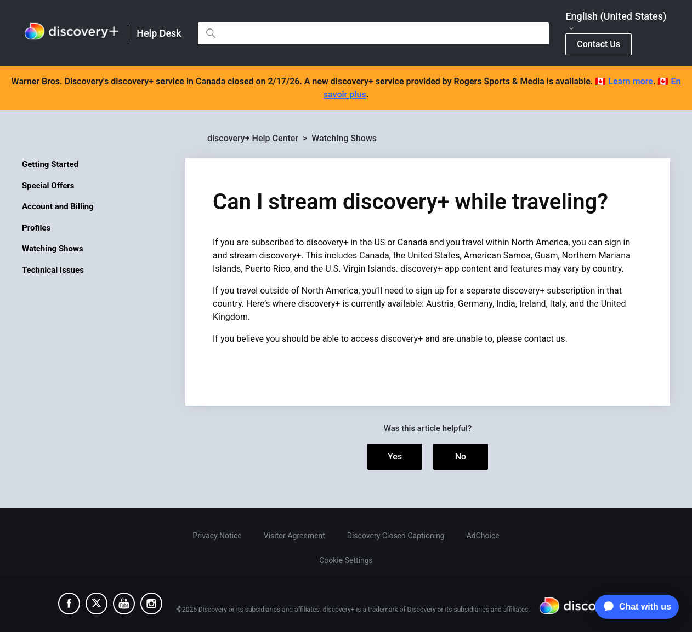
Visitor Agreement (294, 535)
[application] (634, 607)
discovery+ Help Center (252, 138)
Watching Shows (52, 249)
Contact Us (598, 44)
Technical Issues (53, 270)
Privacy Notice (216, 535)
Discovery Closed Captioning (396, 535)
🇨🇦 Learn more (624, 81)
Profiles (36, 228)
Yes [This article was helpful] (395, 456)
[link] (71, 33)
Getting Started (50, 164)
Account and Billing (58, 206)
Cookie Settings (346, 560)
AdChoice (483, 535)
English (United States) (615, 21)
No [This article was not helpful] (460, 456)
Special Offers (48, 186)
